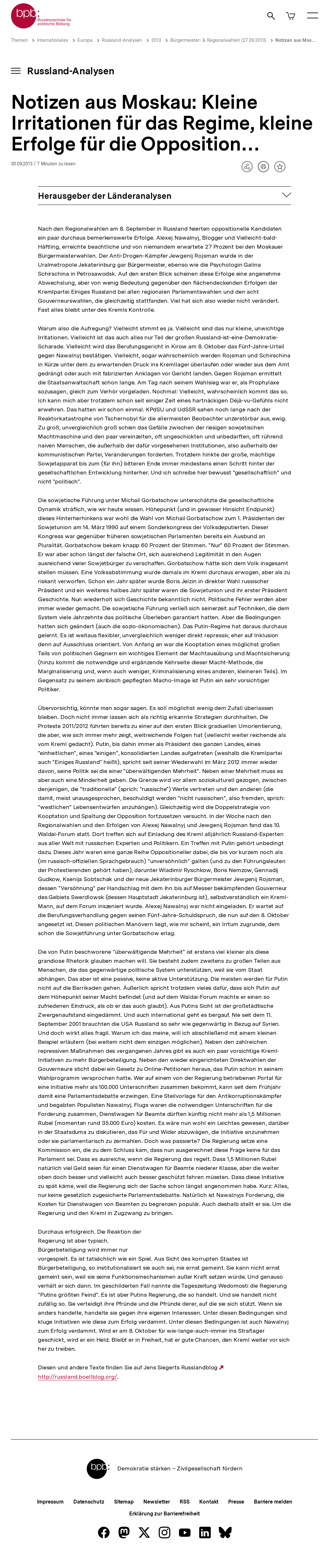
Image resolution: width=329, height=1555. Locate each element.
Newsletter (156, 1502)
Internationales (52, 40)
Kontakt (208, 1502)
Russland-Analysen (122, 40)
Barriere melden (273, 1502)
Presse (236, 1502)
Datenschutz (88, 1502)
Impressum (50, 1502)
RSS (185, 1502)
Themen (19, 40)
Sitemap (124, 1502)
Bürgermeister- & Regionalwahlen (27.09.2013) (218, 40)
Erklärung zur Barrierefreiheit (164, 1514)
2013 (156, 40)
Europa (85, 40)
